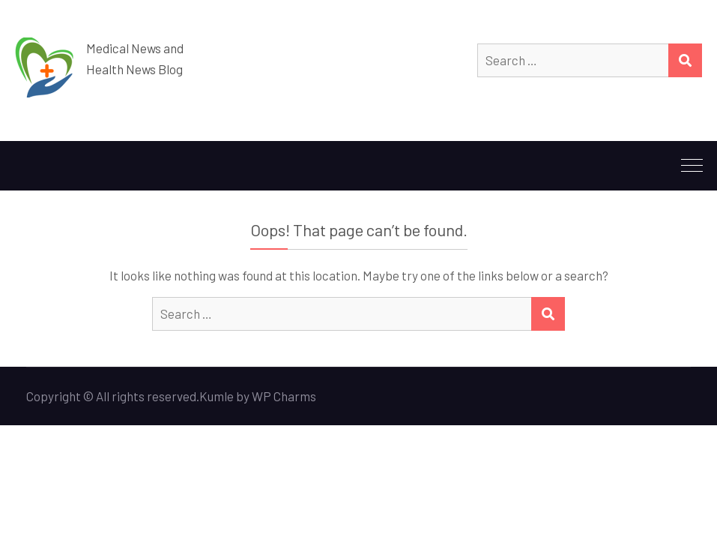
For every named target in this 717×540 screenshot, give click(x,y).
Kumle (216, 396)
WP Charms (284, 396)
